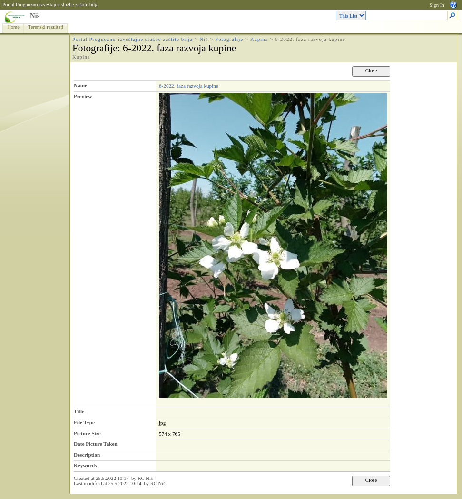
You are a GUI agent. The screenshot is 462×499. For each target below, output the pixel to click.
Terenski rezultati (45, 27)
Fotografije (229, 39)
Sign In (436, 5)
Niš (34, 16)
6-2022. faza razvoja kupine (188, 86)
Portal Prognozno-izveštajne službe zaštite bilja (50, 4)
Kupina (259, 39)
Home (13, 27)
